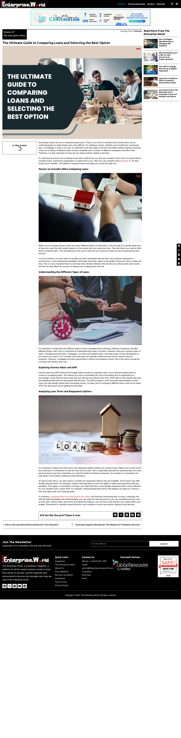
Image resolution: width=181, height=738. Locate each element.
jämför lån (127, 160)
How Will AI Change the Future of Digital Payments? (168, 68)
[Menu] (177, 4)
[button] (115, 514)
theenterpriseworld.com (168, 565)
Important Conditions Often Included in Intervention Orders (168, 80)
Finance (7, 31)
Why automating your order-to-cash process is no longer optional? (168, 55)
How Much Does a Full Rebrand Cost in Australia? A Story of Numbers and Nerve (168, 93)
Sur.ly (172, 571)
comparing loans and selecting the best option (71, 496)
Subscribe (160, 4)
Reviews (150, 4)
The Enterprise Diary (136, 4)
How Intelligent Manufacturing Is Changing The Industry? (166, 42)
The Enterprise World (90, 595)
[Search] (172, 4)
